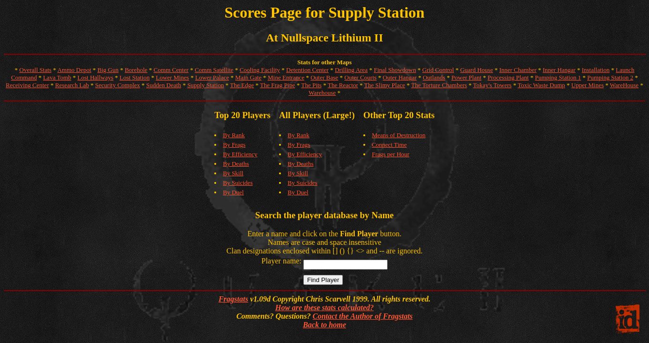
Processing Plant (508, 77)
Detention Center (307, 69)
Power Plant (466, 77)
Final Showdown (395, 69)
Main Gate (248, 77)
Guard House (476, 69)
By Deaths (236, 163)
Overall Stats (36, 69)
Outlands (434, 77)
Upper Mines (587, 85)
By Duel (233, 192)
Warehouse (322, 92)
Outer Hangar (400, 77)
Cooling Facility (260, 69)
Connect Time (389, 144)
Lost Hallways (95, 77)
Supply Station (205, 85)
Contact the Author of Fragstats (362, 316)
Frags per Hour (390, 154)
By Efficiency (240, 154)
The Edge (242, 85)
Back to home (324, 325)
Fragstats (233, 299)
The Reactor (343, 85)
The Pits (311, 85)
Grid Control (438, 69)
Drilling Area (351, 69)
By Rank (234, 135)
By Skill (233, 173)
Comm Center (171, 69)
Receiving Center (27, 85)
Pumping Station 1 (558, 77)
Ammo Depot (74, 69)
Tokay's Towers (492, 85)
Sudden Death (163, 85)
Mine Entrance (286, 77)
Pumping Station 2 (610, 77)
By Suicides (237, 182)
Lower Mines (172, 77)
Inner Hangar (559, 69)
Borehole (136, 69)
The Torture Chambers (439, 85)
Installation (596, 69)
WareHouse (624, 85)
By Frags (234, 144)
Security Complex (117, 85)
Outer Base (324, 77)
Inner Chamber (517, 69)
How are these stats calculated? (324, 307)
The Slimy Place (384, 85)
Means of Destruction (399, 135)
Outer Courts (360, 77)
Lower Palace (212, 77)
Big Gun (108, 69)
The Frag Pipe (277, 85)
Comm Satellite (214, 69)
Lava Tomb (57, 77)
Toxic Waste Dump (541, 85)
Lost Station (135, 77)
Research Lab (72, 85)
